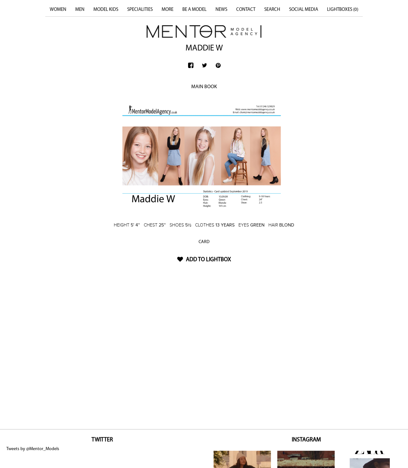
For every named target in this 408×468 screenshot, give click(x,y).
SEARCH (272, 9)
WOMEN (58, 9)
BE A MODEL (194, 9)
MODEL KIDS (105, 9)
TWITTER (102, 440)
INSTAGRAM (306, 440)
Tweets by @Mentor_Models (32, 449)
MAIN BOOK (204, 86)
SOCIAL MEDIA (303, 9)
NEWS (221, 9)
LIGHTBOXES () (342, 9)
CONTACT (245, 9)
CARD (204, 242)
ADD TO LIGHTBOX (204, 260)
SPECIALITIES (140, 9)
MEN (79, 9)
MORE (167, 9)
